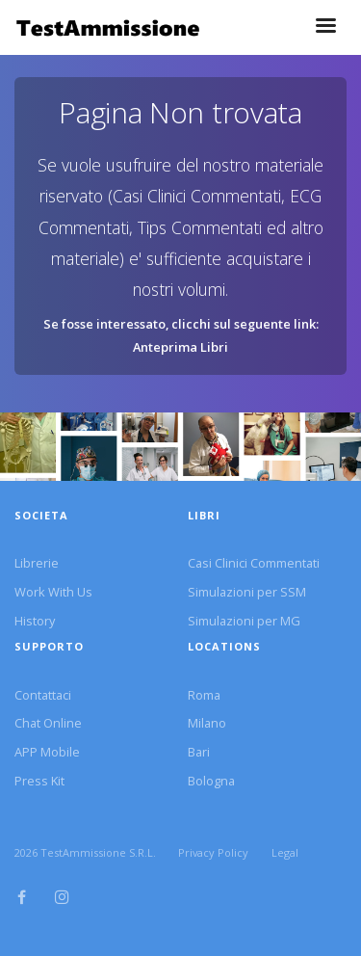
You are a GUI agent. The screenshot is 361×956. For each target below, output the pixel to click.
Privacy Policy (213, 852)
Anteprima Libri (180, 347)
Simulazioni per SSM (247, 591)
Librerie (36, 562)
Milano (207, 722)
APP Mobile (47, 751)
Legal (284, 852)
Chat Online (48, 722)
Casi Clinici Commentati (254, 562)
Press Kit (39, 780)
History (34, 620)
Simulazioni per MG (244, 620)
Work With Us (53, 591)
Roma (204, 695)
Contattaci (42, 695)
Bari (199, 751)
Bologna (211, 780)
